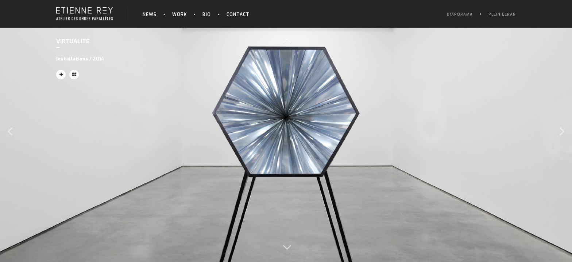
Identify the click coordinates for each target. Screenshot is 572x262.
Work (179, 14)
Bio (206, 14)
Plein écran (502, 14)
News (149, 14)
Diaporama (460, 14)
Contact (238, 14)
